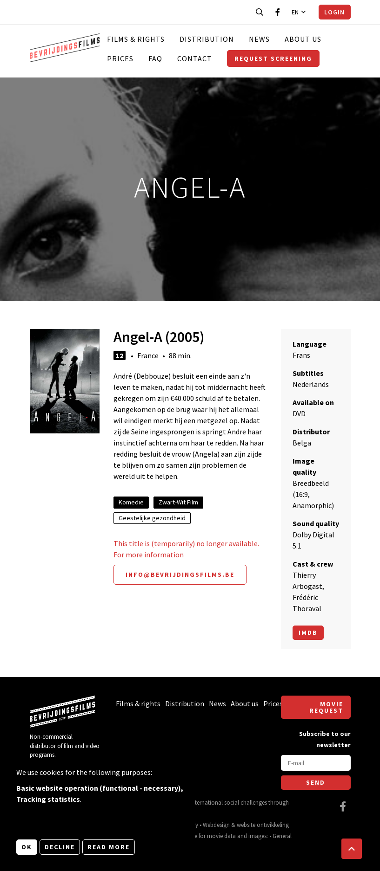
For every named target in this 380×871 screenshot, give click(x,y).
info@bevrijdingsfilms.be (180, 574)
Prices (120, 58)
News (259, 39)
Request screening (273, 58)
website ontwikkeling (263, 824)
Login (334, 12)
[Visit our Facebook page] (277, 12)
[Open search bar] (259, 12)
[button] (351, 849)
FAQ (155, 58)
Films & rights (136, 39)
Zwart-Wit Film (178, 502)
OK (26, 847)
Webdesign (216, 824)
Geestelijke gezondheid (152, 518)
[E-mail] (316, 763)
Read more (108, 847)
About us (303, 39)
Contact (194, 58)
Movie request (326, 707)
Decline (60, 847)
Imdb (308, 632)
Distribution (207, 39)
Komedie (131, 502)
